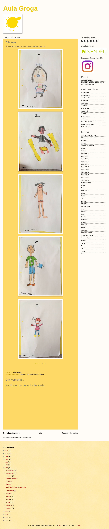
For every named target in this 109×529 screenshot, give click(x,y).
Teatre (83, 246)
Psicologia (84, 225)
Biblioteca (84, 151)
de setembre (10, 490)
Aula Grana (84, 119)
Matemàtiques (85, 206)
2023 (6, 459)
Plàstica (41, 374)
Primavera (84, 219)
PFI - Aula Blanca (86, 121)
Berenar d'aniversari (12, 478)
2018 (6, 514)
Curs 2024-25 (85, 177)
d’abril (8, 499)
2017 (6, 517)
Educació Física (86, 182)
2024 (6, 456)
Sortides (83, 240)
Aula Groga (20, 8)
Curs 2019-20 (31, 374)
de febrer (9, 505)
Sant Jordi (84, 230)
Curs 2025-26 (85, 180)
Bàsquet (83, 148)
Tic (82, 248)
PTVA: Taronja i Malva (87, 124)
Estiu (82, 188)
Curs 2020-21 (85, 167)
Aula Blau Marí (85, 95)
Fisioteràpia (84, 190)
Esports (83, 185)
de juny (8, 493)
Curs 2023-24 (85, 174)
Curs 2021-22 (85, 169)
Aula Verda (84, 103)
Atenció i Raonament (87, 145)
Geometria (9, 481)
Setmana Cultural (86, 232)
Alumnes (23, 374)
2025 (6, 453)
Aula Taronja (85, 108)
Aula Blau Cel (85, 92)
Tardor (83, 243)
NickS (60, 525)
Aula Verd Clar (85, 98)
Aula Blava (84, 100)
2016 (6, 520)
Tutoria (83, 251)
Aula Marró (84, 111)
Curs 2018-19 (85, 161)
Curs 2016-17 (85, 156)
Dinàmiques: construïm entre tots (16, 487)
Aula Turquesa (85, 116)
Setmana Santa (85, 238)
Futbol (83, 193)
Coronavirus (84, 153)
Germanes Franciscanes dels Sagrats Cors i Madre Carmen (92, 83)
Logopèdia (84, 203)
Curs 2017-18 (85, 159)
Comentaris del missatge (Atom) (21, 437)
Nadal (83, 214)
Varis (82, 254)
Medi (36, 374)
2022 (6, 462)
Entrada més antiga (69, 433)
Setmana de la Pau (87, 235)
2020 (6, 468)
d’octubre (9, 476)
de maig (8, 496)
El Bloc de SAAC (86, 127)
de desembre (10, 470)
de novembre (10, 473)
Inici (40, 433)
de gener (9, 508)
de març (9, 502)
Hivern (83, 196)
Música (83, 211)
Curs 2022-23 (85, 172)
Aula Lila (83, 113)
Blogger (78, 525)
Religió (83, 227)
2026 (6, 450)
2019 (6, 511)
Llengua (83, 201)
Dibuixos (8, 484)
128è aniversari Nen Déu (88, 138)
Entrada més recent (11, 433)
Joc (82, 198)
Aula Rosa (84, 106)
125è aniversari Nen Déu (88, 135)
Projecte (83, 222)
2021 (6, 465)
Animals (83, 143)
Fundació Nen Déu (86, 80)
